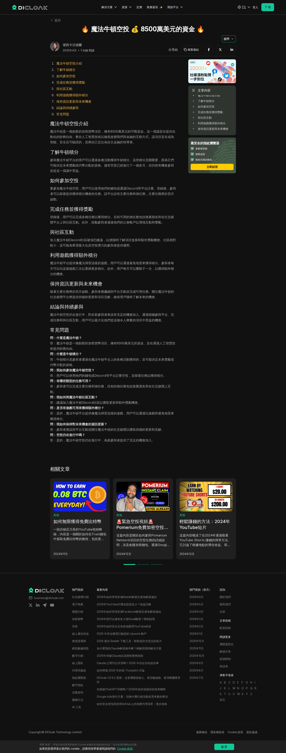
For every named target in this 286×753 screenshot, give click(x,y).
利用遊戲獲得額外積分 (72, 95)
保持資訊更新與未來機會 (73, 101)
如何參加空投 (65, 76)
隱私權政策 (217, 732)
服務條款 (201, 732)
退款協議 (251, 732)
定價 (139, 7)
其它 (222, 699)
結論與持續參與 (67, 108)
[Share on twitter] (31, 605)
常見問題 (62, 114)
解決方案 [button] (109, 7)
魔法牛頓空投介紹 (69, 63)
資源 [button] (127, 7)
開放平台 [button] (175, 7)
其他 (56, 515)
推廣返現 (152, 7)
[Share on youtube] (52, 605)
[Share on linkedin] (38, 605)
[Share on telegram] (45, 605)
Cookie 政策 (235, 732)
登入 (255, 7)
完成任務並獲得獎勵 (70, 82)
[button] (244, 7)
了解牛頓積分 (65, 70)
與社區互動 (64, 89)
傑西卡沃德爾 (72, 45)
